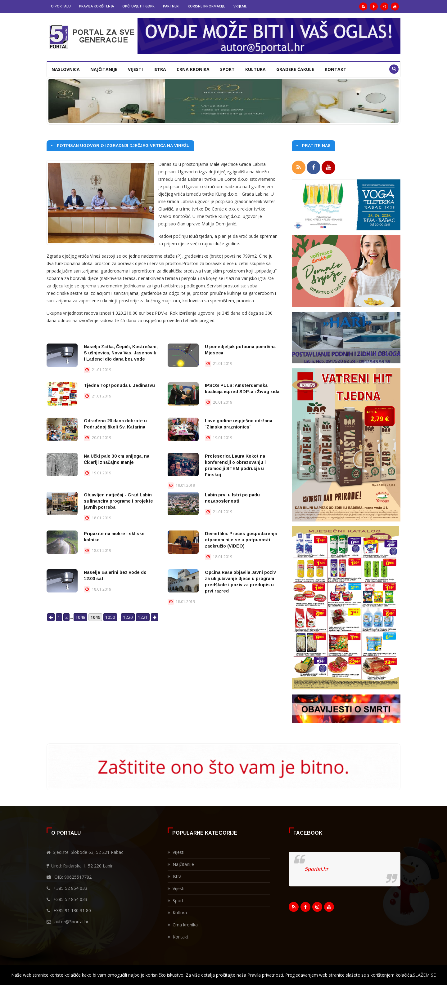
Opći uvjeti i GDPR (138, 6)
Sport (227, 69)
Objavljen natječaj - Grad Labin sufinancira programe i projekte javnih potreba (118, 501)
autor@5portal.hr (71, 920)
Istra (159, 69)
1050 (110, 617)
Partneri (171, 6)
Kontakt (335, 69)
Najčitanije (103, 69)
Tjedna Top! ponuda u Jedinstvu (119, 385)
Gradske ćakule (295, 69)
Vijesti (135, 69)
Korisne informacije (206, 6)
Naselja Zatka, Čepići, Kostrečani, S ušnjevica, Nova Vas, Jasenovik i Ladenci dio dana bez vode (121, 353)
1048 (80, 617)
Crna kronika (193, 69)
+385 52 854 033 (70, 886)
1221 (143, 617)
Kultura (255, 69)
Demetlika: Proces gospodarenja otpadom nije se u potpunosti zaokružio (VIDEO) (241, 539)
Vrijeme (240, 6)
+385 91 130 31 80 (72, 909)
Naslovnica (66, 69)
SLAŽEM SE (424, 975)
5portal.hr (316, 867)
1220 (128, 617)
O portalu (61, 6)
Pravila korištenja (96, 6)
